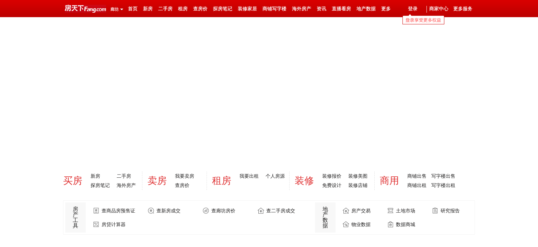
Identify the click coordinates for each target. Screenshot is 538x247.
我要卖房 (184, 176)
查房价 (200, 8)
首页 (133, 8)
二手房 (165, 8)
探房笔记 (222, 8)
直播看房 (341, 8)
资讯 (321, 8)
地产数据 (366, 8)
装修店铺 (357, 185)
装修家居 (247, 8)
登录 (413, 8)
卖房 (157, 180)
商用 (389, 180)
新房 (148, 8)
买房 (72, 180)
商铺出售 (416, 176)
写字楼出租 (443, 185)
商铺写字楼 (274, 8)
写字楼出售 (443, 176)
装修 (304, 180)
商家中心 (438, 8)
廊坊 (114, 9)
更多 (386, 8)
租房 (183, 8)
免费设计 (331, 185)
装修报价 (331, 176)
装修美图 (357, 176)
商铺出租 (416, 185)
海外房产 (301, 8)
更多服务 (462, 8)
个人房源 (275, 176)
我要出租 (249, 176)
